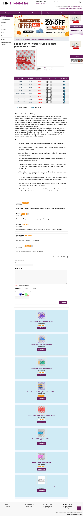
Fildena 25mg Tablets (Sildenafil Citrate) (41, 368)
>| (25, 257)
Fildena (21, 13)
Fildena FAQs (28, 506)
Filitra (62, 13)
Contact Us (47, 508)
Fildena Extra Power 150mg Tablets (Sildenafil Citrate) (38, 39)
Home (60, 8)
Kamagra (7, 13)
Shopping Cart (72, 8)
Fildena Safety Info (29, 504)
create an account (76, 6)
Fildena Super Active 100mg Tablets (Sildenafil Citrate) (41, 392)
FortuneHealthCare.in (50, 68)
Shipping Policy (68, 506)
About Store (8, 506)
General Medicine (5, 19)
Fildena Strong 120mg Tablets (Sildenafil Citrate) (41, 415)
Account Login (48, 506)
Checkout (79, 8)
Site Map (67, 508)
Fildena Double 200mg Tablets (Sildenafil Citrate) (41, 486)
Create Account (49, 504)
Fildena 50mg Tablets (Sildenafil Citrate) (41, 344)
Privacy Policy (68, 504)
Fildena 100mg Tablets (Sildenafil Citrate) (41, 321)
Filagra (48, 13)
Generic (76, 13)
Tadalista (34, 13)
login (69, 6)
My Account (65, 8)
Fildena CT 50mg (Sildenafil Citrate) (41, 439)
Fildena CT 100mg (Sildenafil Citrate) (41, 462)
